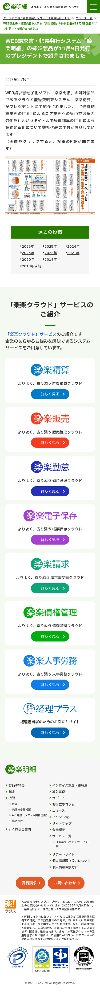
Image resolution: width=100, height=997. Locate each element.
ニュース (58, 811)
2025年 (51, 246)
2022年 (51, 253)
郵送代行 (17, 821)
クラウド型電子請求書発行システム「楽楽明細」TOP (36, 18)
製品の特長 (17, 785)
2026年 (28, 246)
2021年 (73, 253)
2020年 (28, 259)
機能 (12, 798)
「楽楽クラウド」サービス (31, 334)
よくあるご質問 (20, 829)
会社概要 (58, 830)
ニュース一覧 (84, 18)
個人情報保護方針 (65, 867)
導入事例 (58, 792)
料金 (12, 792)
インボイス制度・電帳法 (69, 785)
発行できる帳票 (21, 810)
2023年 (28, 253)
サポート (58, 798)
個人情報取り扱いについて (71, 861)
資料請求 (29, 883)
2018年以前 (31, 266)
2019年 (51, 259)
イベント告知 (61, 817)
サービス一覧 (61, 836)
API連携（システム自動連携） (30, 815)
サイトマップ (61, 824)
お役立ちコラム (63, 804)
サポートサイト (63, 854)
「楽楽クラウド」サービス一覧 (73, 844)
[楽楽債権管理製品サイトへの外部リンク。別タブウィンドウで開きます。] (50, 623)
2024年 (73, 246)
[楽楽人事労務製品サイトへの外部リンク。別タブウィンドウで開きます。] (50, 671)
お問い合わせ (65, 883)
